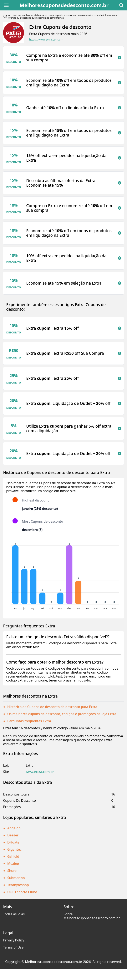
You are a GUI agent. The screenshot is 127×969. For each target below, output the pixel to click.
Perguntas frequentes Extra (29, 721)
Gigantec (14, 849)
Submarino (16, 877)
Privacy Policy (13, 940)
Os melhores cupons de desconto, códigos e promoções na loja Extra (61, 714)
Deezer (13, 835)
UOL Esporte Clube (22, 892)
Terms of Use (13, 947)
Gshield (13, 856)
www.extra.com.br (40, 772)
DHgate (13, 842)
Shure (12, 870)
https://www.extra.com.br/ (46, 39)
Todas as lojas (14, 914)
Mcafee (13, 863)
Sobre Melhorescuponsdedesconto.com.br (92, 916)
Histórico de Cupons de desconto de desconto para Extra (52, 706)
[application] (63, 575)
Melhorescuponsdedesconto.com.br (64, 5)
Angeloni (14, 828)
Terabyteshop (18, 885)
